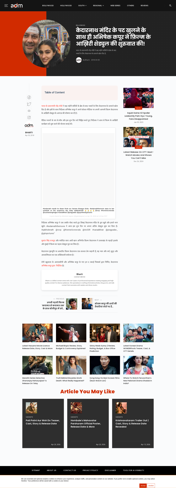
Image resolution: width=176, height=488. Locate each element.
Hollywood (66, 5)
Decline (151, 486)
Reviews (144, 5)
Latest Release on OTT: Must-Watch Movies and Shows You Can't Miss (138, 155)
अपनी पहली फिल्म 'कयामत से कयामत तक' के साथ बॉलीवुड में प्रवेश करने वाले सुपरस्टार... (53, 305)
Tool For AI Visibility (133, 471)
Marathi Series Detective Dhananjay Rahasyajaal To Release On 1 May (34, 382)
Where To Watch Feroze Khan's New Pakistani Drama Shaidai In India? (137, 382)
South (81, 5)
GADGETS (29, 426)
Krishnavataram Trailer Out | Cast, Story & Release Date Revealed (132, 432)
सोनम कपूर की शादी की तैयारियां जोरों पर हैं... (106, 305)
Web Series (115, 5)
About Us (51, 471)
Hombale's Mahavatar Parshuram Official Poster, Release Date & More (86, 432)
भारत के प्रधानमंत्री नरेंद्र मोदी (52, 106)
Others (130, 5)
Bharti (29, 133)
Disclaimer (110, 471)
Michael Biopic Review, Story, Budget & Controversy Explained (70, 347)
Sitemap (36, 471)
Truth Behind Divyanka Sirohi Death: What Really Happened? (70, 380)
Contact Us (69, 471)
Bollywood (48, 5)
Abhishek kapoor (67, 216)
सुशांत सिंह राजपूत (48, 240)
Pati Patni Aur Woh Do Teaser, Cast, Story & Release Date (43, 431)
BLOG (138, 108)
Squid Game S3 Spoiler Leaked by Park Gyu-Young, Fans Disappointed (138, 115)
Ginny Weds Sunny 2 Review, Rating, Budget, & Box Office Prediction (102, 349)
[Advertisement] (8, 46)
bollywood (80, 25)
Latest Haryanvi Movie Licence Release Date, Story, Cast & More (37, 347)
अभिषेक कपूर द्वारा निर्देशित (51, 265)
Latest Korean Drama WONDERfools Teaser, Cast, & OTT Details (136, 349)
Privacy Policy (90, 471)
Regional (97, 5)
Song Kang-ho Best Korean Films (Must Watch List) (105, 380)
